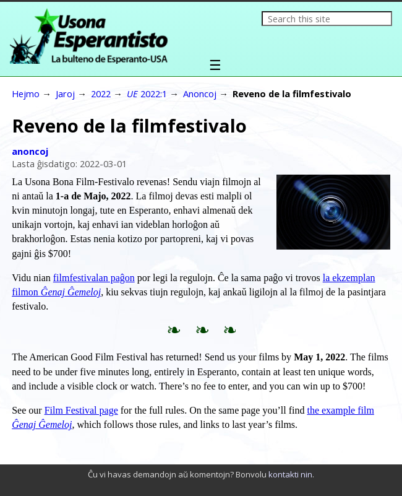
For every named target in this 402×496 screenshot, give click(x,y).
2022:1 (147, 93)
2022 (101, 93)
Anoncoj (199, 93)
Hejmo (26, 93)
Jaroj (65, 93)
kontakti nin (290, 474)
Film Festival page (81, 410)
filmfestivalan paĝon (94, 277)
